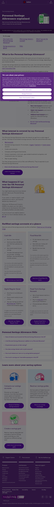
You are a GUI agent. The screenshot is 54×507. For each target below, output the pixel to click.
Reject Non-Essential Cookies (27, 97)
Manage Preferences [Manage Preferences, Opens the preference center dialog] (27, 93)
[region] (27, 86)
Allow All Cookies (27, 89)
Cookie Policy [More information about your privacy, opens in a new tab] (32, 85)
